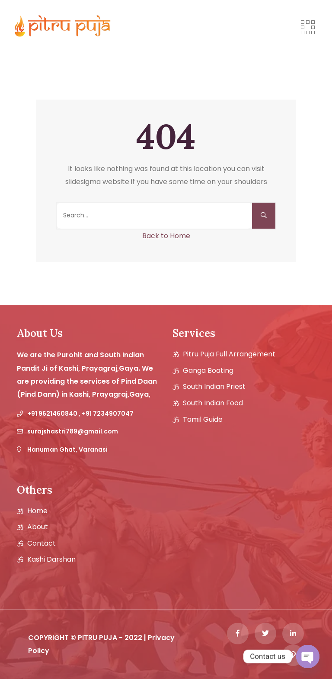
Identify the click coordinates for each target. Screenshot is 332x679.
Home (37, 511)
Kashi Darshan (51, 559)
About (37, 527)
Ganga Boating (208, 370)
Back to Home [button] (166, 236)
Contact (41, 543)
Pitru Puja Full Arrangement (229, 354)
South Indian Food (213, 403)
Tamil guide (203, 419)
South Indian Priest (214, 386)
